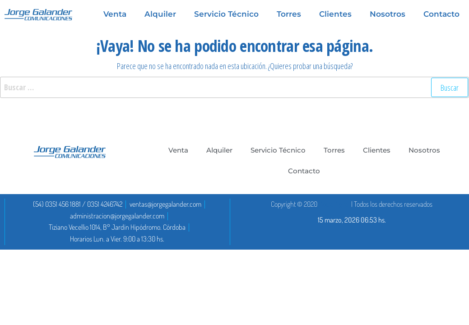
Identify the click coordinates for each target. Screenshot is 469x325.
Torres (334, 150)
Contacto (304, 171)
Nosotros (424, 150)
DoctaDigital (334, 204)
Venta (178, 150)
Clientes (376, 150)
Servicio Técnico (278, 150)
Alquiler (219, 150)
